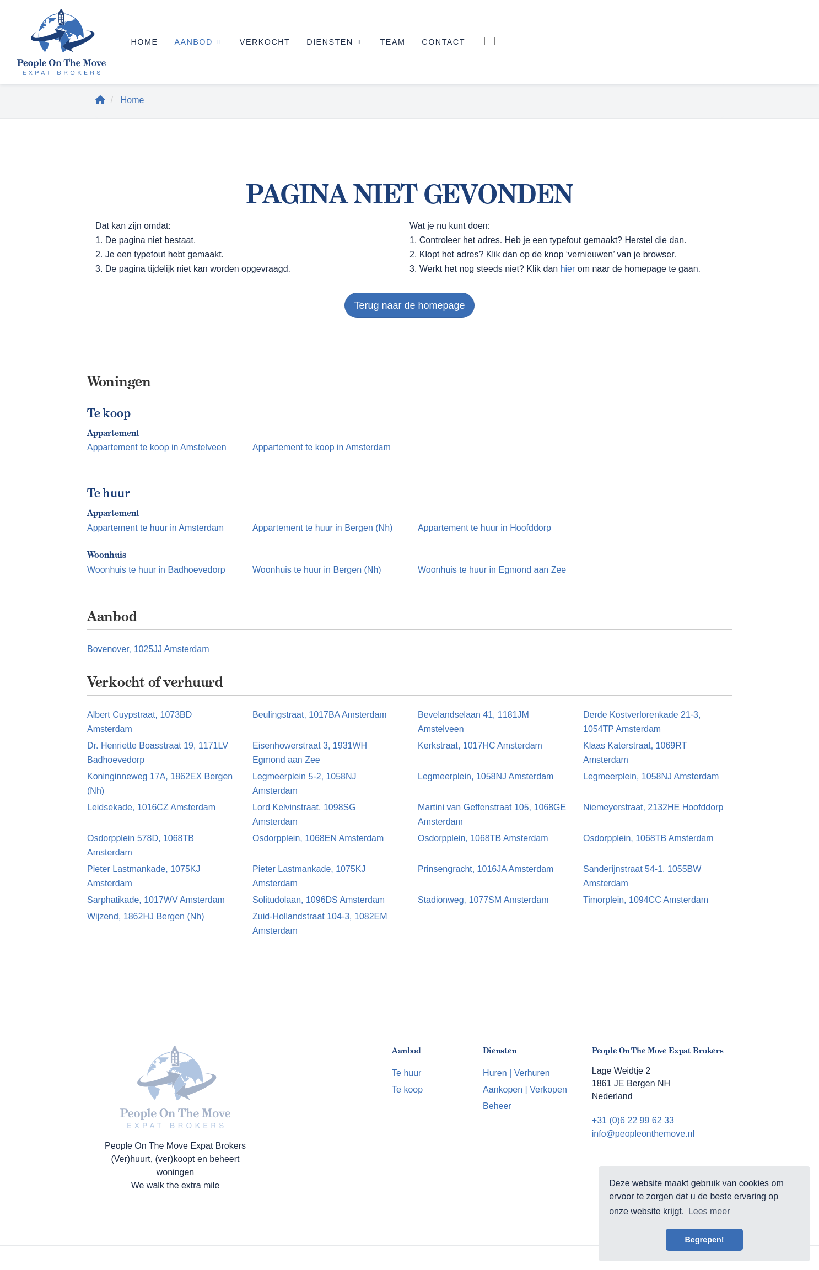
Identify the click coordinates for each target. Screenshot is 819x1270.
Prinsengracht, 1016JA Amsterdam (485, 869)
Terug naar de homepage (409, 305)
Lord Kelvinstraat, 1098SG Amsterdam (304, 814)
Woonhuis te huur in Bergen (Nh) (316, 569)
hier (568, 268)
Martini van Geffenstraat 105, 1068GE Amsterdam (492, 814)
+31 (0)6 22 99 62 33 (633, 1120)
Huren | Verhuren (516, 1073)
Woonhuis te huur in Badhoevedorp (156, 569)
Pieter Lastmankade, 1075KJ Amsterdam (143, 876)
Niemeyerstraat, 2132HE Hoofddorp (653, 807)
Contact (443, 41)
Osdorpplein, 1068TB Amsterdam (483, 838)
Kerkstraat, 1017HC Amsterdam (480, 745)
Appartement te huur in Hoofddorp (484, 527)
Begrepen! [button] (704, 1239)
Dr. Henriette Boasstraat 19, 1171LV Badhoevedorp (157, 753)
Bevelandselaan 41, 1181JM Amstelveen (473, 722)
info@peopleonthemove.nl (643, 1133)
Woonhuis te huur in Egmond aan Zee (492, 569)
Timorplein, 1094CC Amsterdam (645, 900)
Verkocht (265, 41)
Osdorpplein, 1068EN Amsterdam (318, 838)
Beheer (497, 1106)
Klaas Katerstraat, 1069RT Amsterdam (635, 753)
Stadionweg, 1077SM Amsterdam (483, 900)
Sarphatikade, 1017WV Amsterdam (156, 900)
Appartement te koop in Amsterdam (321, 447)
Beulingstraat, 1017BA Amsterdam (319, 714)
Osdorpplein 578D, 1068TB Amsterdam (140, 845)
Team (393, 41)
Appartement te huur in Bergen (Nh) (322, 527)
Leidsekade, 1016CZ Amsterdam (151, 807)
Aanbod (198, 41)
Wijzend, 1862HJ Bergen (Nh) (145, 916)
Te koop (407, 1089)
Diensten (334, 41)
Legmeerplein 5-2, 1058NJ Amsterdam (304, 783)
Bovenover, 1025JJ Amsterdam (148, 649)
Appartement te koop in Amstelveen (157, 447)
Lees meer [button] (709, 1211)
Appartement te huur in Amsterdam (155, 527)
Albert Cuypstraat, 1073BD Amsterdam (139, 722)
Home (144, 41)
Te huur (406, 1073)
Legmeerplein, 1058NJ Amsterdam (485, 776)
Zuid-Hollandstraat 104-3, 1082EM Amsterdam (319, 923)
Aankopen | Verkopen (525, 1089)
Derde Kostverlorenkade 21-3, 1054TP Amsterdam (642, 722)
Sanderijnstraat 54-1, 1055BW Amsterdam (642, 876)
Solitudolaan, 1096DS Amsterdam (318, 900)
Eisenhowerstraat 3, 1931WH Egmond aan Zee (309, 753)
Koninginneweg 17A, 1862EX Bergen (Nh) (160, 783)
